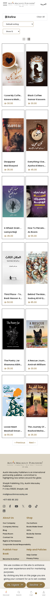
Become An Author (11, 559)
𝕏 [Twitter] (23, 506)
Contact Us (8, 537)
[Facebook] (10, 506)
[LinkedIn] (4, 511)
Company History (10, 526)
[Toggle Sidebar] (4, 4)
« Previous (20, 442)
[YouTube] (17, 506)
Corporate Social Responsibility (17, 544)
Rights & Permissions (12, 541)
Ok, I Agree (13, 584)
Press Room (8, 534)
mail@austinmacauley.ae (15, 494)
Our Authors (32, 523)
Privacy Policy (33, 558)
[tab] (24, 39)
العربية (42, 4)
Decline (34, 584)
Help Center (32, 555)
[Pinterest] (30, 506)
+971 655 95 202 (10, 499)
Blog (5, 530)
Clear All (41, 17)
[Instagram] (4, 506)
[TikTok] (36, 506)
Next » (32, 442)
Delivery (30, 537)
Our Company (9, 523)
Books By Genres (34, 534)
